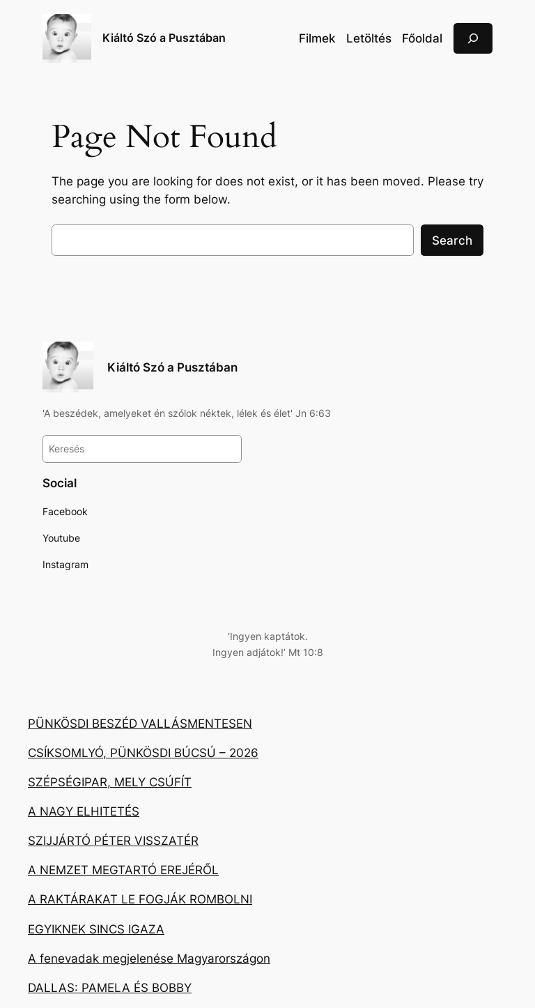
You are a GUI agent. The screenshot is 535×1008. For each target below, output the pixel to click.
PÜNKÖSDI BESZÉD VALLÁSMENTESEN (140, 724)
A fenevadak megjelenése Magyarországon (149, 958)
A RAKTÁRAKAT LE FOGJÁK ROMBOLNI (140, 899)
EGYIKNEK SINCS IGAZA (96, 929)
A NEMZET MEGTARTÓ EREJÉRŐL (123, 870)
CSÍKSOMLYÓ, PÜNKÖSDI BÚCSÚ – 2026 (143, 753)
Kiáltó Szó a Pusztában (164, 38)
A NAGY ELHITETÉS (83, 811)
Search (452, 240)
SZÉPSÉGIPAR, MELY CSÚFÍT (110, 782)
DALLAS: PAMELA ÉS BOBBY (110, 988)
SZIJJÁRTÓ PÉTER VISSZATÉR (113, 841)
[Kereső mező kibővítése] (473, 38)
